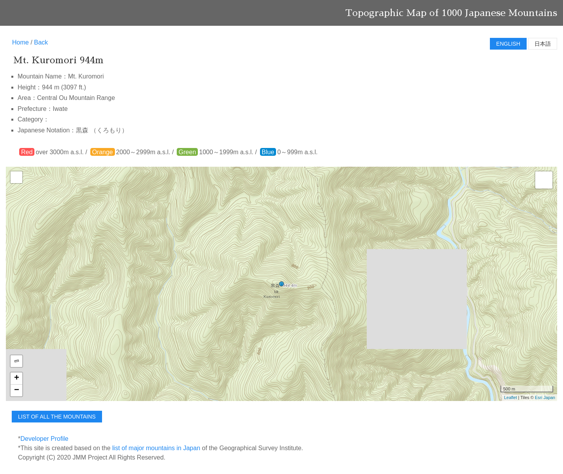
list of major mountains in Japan (156, 448)
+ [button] (16, 378)
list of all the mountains (57, 416)
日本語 (542, 44)
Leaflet (510, 397)
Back (41, 42)
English (508, 44)
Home (20, 42)
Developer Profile (44, 438)
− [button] (16, 390)
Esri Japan (545, 397)
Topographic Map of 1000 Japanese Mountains (451, 13)
